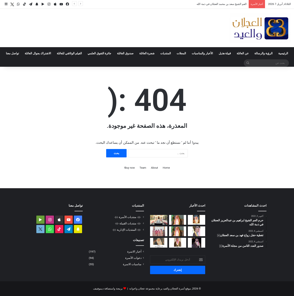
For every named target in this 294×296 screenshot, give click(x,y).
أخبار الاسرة (134, 251)
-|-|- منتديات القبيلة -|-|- (128, 223)
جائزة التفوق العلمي (99, 53)
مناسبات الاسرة (132, 264)
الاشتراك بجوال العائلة (38, 53)
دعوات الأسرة (133, 257)
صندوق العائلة (125, 53)
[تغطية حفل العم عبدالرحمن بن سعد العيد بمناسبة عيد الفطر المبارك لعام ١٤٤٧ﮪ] (158, 231)
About (154, 167)
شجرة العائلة (147, 53)
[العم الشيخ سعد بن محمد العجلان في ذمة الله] (177, 220)
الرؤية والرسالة (263, 53)
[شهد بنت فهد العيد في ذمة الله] (177, 243)
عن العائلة (242, 53)
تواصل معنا (12, 53)
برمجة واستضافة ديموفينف (107, 288)
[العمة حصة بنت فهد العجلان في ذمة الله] (196, 220)
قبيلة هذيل (225, 53)
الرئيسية (283, 53)
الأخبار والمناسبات (202, 53)
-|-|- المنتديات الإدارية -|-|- (126, 229)
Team (143, 167)
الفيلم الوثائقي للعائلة (69, 53)
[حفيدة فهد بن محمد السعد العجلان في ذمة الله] (158, 243)
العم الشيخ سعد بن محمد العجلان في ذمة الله (222, 4)
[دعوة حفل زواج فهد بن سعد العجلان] (196, 243)
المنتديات (165, 53)
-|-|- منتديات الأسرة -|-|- (128, 217)
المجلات (181, 53)
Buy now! (129, 167)
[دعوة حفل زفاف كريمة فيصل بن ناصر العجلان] (196, 231)
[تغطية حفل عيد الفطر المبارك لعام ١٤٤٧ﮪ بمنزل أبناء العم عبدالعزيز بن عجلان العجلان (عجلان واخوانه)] (158, 220)
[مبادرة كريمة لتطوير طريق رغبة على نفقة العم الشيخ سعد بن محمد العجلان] (177, 231)
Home (166, 167)
